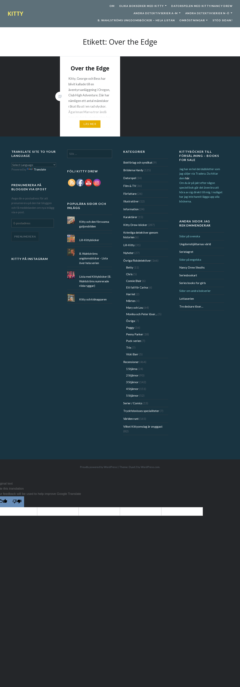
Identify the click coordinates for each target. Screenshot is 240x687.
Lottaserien (186, 298)
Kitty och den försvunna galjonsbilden (94, 224)
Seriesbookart (188, 275)
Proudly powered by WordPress (98, 467)
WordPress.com (150, 467)
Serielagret (186, 251)
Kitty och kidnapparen (93, 299)
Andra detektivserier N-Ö (207, 13)
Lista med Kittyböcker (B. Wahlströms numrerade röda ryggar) (95, 281)
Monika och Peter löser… (141, 314)
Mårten (130, 301)
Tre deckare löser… (191, 306)
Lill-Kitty (129, 245)
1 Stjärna (131, 368)
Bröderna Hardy (133, 170)
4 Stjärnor (132, 388)
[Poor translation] (17, 501)
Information (131, 209)
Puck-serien (133, 340)
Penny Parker (134, 334)
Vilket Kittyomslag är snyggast (142, 426)
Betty (129, 267)
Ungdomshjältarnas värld (195, 244)
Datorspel (129, 178)
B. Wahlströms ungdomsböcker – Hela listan (136, 20)
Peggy (130, 327)
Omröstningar (192, 20)
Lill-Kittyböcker (89, 240)
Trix (128, 347)
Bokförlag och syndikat (137, 162)
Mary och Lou (134, 307)
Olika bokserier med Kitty (141, 5)
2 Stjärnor (132, 375)
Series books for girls (192, 283)
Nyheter (128, 253)
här (187, 178)
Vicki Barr (132, 354)
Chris (129, 274)
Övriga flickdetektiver (137, 260)
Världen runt (131, 418)
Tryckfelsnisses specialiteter (141, 410)
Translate (36, 169)
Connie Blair (133, 281)
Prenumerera (25, 236)
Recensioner (131, 362)
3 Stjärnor (132, 382)
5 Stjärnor (132, 395)
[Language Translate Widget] (33, 165)
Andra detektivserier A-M (156, 13)
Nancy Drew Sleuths (192, 267)
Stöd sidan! (223, 20)
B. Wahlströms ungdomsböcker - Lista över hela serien (93, 258)
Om (112, 5)
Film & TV (129, 185)
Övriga (130, 320)
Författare (130, 193)
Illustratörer (131, 201)
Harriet (130, 294)
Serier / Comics (132, 403)
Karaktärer (130, 217)
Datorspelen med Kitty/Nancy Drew (202, 5)
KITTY (15, 13)
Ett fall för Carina (137, 287)
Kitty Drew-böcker (135, 225)
